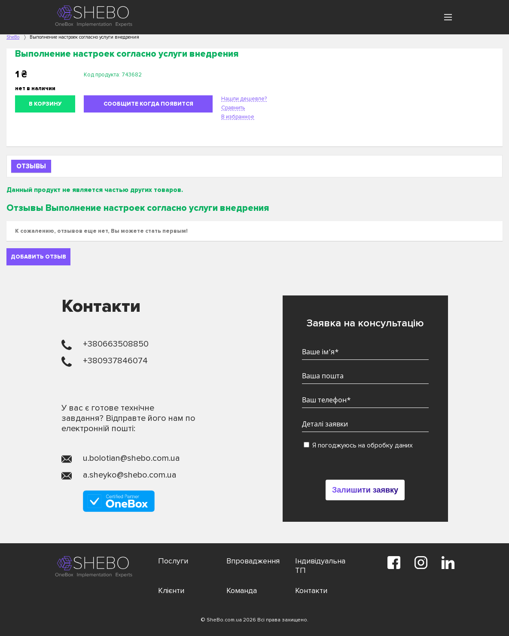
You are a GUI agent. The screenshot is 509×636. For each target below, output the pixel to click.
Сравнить (233, 107)
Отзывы (31, 166)
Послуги (173, 561)
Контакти (311, 590)
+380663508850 (116, 344)
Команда (241, 590)
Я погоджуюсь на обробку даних (358, 445)
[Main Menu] (448, 17)
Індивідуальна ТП (320, 565)
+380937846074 (115, 361)
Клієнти (171, 590)
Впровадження (253, 561)
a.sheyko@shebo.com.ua (130, 475)
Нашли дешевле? (244, 98)
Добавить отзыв (38, 256)
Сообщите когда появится (148, 103)
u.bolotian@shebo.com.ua (131, 458)
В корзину (45, 103)
